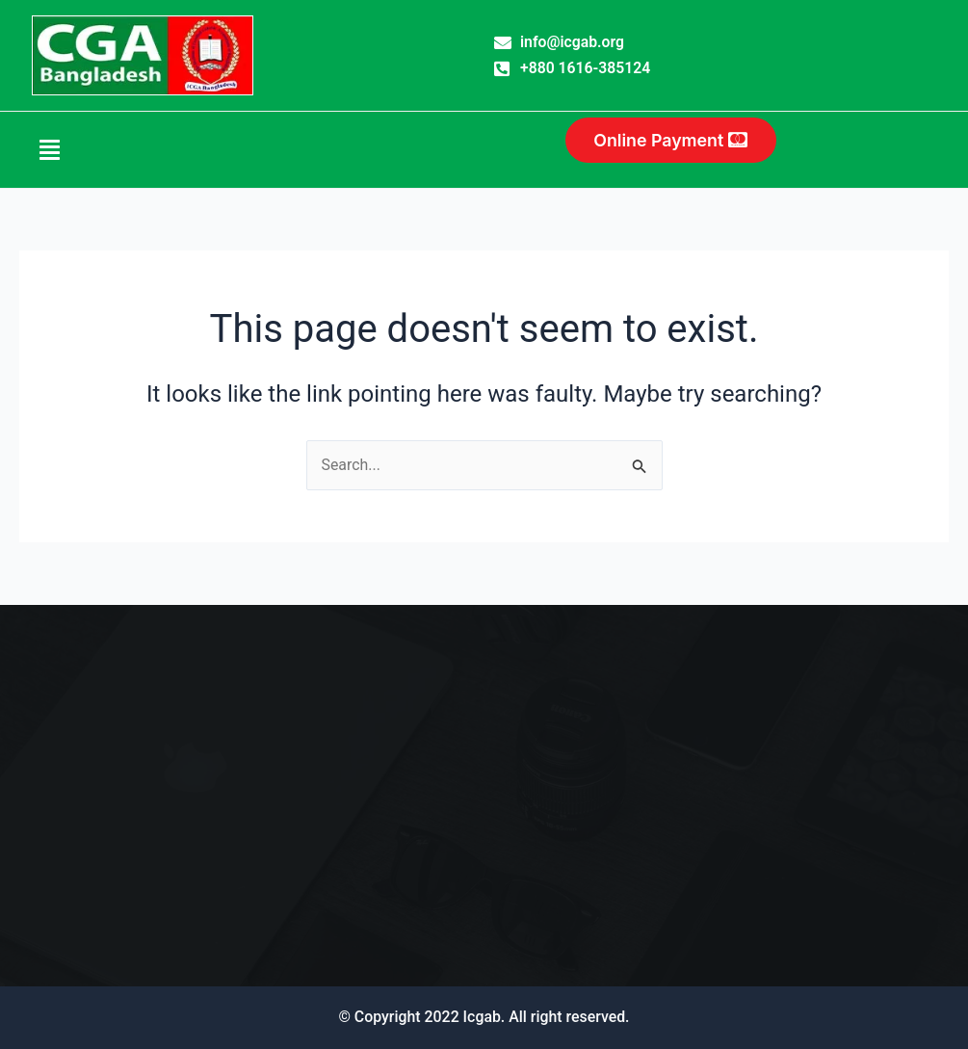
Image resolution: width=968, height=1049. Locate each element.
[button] (77, 150)
